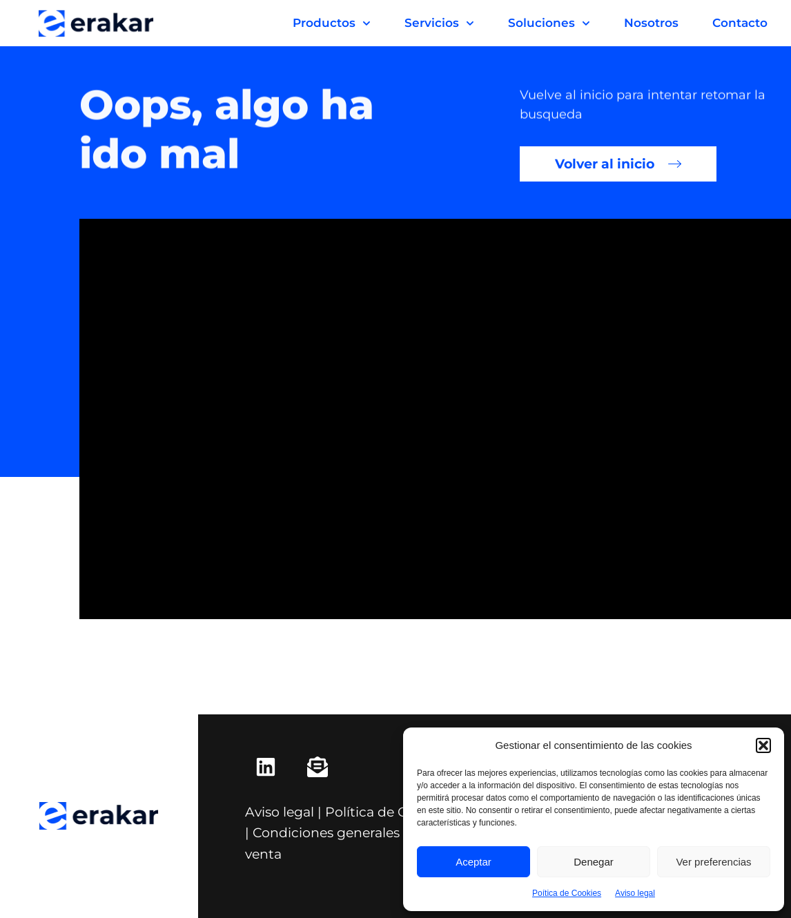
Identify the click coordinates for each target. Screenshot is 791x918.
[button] (763, 745)
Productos (332, 23)
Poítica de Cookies (566, 893)
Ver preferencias (713, 862)
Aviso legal (635, 893)
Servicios (439, 23)
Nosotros (651, 23)
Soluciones (549, 23)
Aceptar (473, 862)
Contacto (740, 23)
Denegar (594, 862)
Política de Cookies (386, 811)
